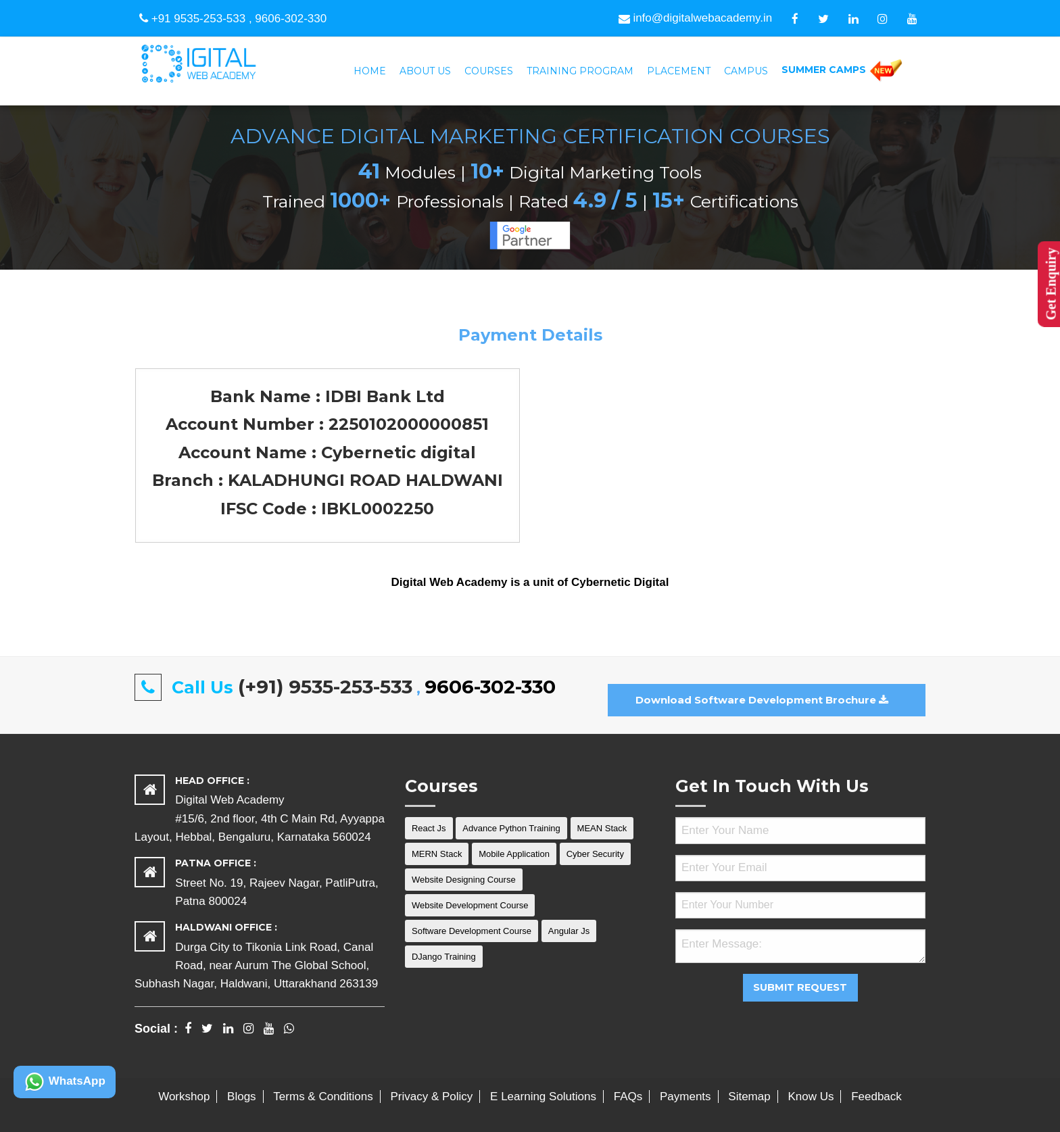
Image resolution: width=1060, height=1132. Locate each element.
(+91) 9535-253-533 (325, 686)
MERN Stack (437, 854)
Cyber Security (595, 854)
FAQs (628, 1096)
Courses (488, 71)
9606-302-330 (291, 18)
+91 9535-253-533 (198, 18)
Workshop (184, 1096)
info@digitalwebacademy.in (695, 17)
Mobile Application (514, 854)
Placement (678, 71)
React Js (429, 828)
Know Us (811, 1096)
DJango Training (444, 957)
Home (370, 71)
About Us (425, 71)
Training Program (580, 71)
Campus (746, 71)
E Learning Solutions (543, 1096)
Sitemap (749, 1096)
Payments (685, 1096)
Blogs (241, 1096)
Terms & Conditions (322, 1096)
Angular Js (568, 931)
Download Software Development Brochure (761, 700)
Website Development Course (470, 905)
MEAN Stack (602, 828)
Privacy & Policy (431, 1096)
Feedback (876, 1096)
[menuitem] (370, 71)
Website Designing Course (464, 880)
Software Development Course (471, 931)
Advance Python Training (511, 828)
